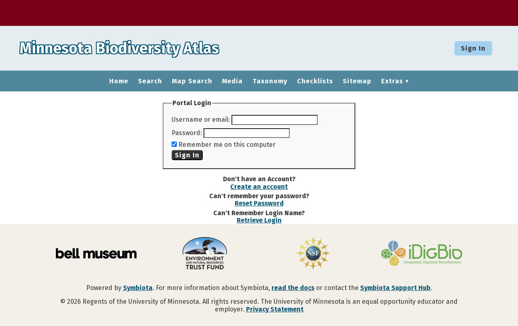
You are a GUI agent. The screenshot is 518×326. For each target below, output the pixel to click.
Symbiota (138, 288)
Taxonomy (270, 81)
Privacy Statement (275, 309)
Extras (392, 81)
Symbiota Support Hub (395, 288)
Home (118, 81)
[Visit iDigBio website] (421, 254)
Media (232, 81)
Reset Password (259, 203)
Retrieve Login (259, 220)
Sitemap (357, 81)
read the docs (293, 288)
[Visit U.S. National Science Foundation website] (313, 254)
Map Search (192, 81)
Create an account (259, 187)
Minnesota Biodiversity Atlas (125, 48)
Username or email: (201, 119)
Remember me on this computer (227, 144)
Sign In (473, 48)
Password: (187, 133)
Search (150, 81)
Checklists (315, 81)
